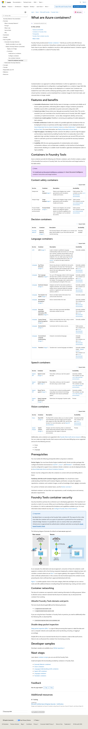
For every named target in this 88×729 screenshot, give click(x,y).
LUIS (33, 250)
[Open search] (80, 2)
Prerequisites (36, 34)
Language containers (40, 673)
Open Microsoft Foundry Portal (63, 6)
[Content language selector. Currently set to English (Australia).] (8, 720)
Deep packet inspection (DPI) (39, 628)
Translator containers (40, 676)
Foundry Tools (54, 12)
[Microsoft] (3, 2)
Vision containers (39, 666)
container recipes (43, 657)
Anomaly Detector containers (42, 664)
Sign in (84, 2)
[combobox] (14, 15)
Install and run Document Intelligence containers (49, 172)
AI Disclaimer (5, 724)
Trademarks (67, 724)
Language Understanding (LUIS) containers (46, 669)
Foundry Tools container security (41, 36)
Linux (60, 464)
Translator (34, 347)
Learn (32, 12)
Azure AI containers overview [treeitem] (15, 60)
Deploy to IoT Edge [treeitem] (12, 49)
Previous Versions (14, 724)
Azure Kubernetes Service (41, 127)
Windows (68, 464)
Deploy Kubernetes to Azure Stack (67, 129)
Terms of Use (59, 724)
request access (80, 350)
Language (34, 265)
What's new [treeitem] (7, 28)
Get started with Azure (79, 6)
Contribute (29, 724)
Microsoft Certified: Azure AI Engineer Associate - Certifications (47, 704)
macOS (55, 464)
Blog (22, 724)
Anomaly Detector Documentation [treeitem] (11, 18)
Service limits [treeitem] (8, 30)
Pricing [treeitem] (6, 25)
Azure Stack (39, 129)
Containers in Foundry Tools (39, 32)
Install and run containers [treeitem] (14, 53)
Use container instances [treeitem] (14, 58)
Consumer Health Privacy (46, 724)
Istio (52, 573)
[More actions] (84, 12)
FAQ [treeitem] (6, 32)
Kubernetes (71, 127)
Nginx (33, 581)
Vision (33, 418)
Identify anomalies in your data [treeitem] (13, 44)
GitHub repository (58, 648)
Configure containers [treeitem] (13, 56)
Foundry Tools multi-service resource (70, 437)
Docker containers (53, 43)
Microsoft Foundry (45, 12)
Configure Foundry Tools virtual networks (65, 508)
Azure (37, 12)
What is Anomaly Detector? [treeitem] (11, 23)
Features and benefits (38, 29)
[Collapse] (25, 12)
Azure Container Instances (56, 127)
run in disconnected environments (79, 194)
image (48, 193)
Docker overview (66, 487)
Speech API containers (40, 671)
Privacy (35, 724)
